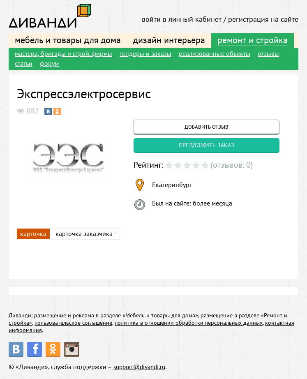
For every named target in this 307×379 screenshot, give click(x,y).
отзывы (268, 53)
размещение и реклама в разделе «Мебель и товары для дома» (116, 315)
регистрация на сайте (263, 19)
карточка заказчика (84, 233)
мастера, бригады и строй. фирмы (63, 53)
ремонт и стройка (252, 40)
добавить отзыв (207, 126)
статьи (23, 63)
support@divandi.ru (141, 367)
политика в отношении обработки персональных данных (189, 322)
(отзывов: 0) (231, 164)
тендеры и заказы (145, 53)
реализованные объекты (214, 53)
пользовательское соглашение (73, 322)
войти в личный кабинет (182, 19)
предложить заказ (206, 145)
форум (49, 63)
